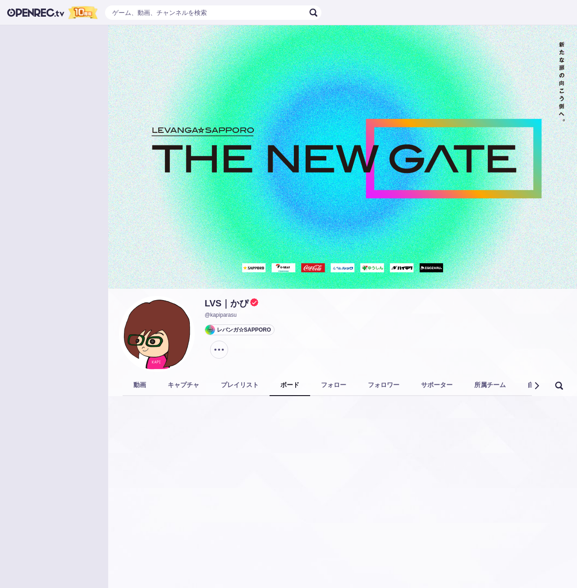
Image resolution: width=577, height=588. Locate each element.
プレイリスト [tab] (240, 384)
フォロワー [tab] (383, 384)
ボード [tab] (289, 384)
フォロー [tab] (333, 384)
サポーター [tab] (437, 384)
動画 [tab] (139, 384)
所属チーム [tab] (490, 384)
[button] (536, 385)
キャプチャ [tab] (183, 384)
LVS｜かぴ (226, 303)
